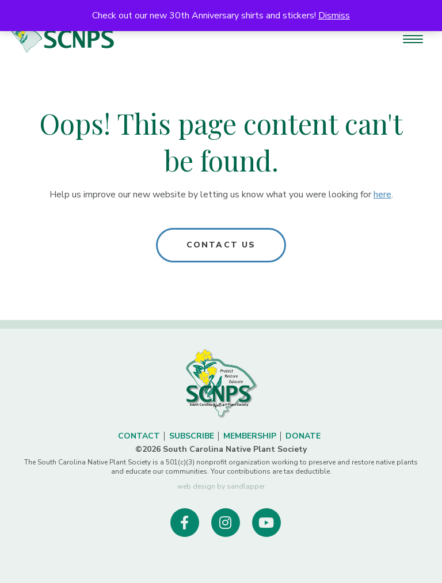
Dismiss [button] (334, 15)
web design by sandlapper (221, 486)
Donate (303, 435)
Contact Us (221, 244)
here (382, 194)
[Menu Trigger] (413, 39)
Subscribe (191, 435)
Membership (249, 435)
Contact (139, 435)
